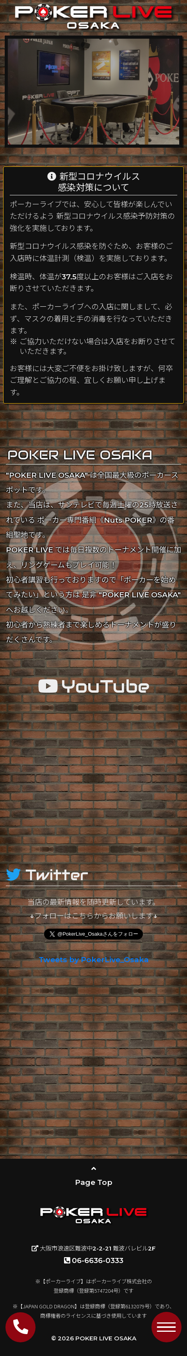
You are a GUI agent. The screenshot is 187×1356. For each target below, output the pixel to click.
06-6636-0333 (93, 1260)
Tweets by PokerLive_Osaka (94, 959)
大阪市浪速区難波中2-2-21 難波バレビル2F (94, 1248)
